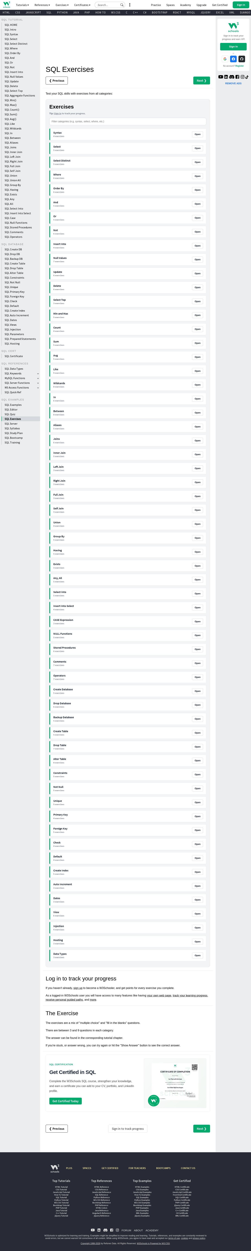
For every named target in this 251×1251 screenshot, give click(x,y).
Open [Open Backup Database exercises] (197, 719)
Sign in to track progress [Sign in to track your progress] (128, 1129)
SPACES (87, 1168)
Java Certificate (182, 1208)
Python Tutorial (61, 1200)
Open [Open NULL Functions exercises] (197, 635)
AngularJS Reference (101, 1213)
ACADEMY (152, 1230)
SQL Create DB (13, 249)
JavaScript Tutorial (61, 1192)
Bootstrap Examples (142, 1205)
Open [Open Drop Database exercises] (197, 705)
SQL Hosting (12, 343)
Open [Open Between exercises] (197, 412)
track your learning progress (190, 995)
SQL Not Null (12, 282)
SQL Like (10, 123)
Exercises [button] (62, 5)
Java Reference (101, 1210)
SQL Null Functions (16, 222)
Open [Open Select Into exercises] (197, 593)
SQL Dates (11, 320)
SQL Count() (12, 109)
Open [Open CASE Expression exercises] (197, 621)
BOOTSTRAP (160, 12)
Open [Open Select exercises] (197, 148)
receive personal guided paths (64, 999)
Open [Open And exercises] (197, 204)
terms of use (174, 1238)
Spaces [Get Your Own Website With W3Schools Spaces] (170, 5)
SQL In (8, 133)
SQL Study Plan (14, 433)
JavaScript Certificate (182, 1192)
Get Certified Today (65, 1101)
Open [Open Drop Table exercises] (197, 746)
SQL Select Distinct (16, 43)
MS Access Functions (17, 387)
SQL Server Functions (17, 382)
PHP (87, 12)
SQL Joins (10, 147)
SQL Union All (13, 180)
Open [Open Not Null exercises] (197, 788)
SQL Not (10, 67)
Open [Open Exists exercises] (197, 566)
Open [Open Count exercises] (197, 329)
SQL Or (9, 62)
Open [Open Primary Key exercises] (197, 816)
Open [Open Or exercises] (197, 217)
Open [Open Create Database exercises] (197, 691)
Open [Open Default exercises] (197, 858)
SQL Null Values (14, 76)
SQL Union (11, 175)
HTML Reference (101, 1187)
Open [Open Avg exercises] (197, 357)
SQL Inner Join (13, 152)
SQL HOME (11, 25)
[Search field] (110, 5)
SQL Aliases (11, 142)
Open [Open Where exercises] (197, 176)
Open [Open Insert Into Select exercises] (197, 607)
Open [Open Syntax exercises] (197, 134)
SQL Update (12, 81)
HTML (6, 12)
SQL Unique (11, 287)
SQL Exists (11, 194)
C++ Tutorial (61, 1213)
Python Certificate (182, 1200)
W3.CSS (115, 12)
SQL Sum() (11, 114)
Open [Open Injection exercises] (197, 927)
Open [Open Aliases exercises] (197, 426)
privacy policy (199, 1238)
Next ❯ (202, 81)
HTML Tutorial (61, 1187)
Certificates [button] (82, 5)
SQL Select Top (14, 90)
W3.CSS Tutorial (61, 1202)
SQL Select (11, 39)
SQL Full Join (12, 166)
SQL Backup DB (14, 258)
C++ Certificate (182, 1210)
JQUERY (206, 12)
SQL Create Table (15, 263)
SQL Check (11, 301)
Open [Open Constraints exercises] (197, 774)
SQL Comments (14, 232)
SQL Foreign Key (14, 296)
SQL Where (11, 48)
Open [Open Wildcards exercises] (197, 384)
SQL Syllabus (12, 428)
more (93, 999)
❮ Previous (56, 81)
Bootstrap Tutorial (61, 1205)
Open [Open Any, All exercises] (197, 579)
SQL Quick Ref (13, 392)
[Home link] (6, 4)
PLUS (69, 1168)
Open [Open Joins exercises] (197, 440)
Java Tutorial (61, 1210)
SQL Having (11, 189)
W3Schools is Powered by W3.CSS (153, 1243)
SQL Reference (101, 1194)
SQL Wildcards (13, 128)
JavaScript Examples (142, 1192)
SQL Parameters (14, 334)
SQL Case (10, 218)
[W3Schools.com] (55, 1170)
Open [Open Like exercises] (197, 371)
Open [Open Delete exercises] (197, 287)
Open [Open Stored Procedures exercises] (197, 649)
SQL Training (12, 442)
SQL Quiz (10, 414)
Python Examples (142, 1200)
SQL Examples (13, 404)
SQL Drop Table (14, 268)
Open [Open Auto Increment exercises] (197, 886)
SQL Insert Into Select (18, 213)
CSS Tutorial (61, 1189)
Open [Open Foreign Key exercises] (197, 830)
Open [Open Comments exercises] (197, 663)
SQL (49, 12)
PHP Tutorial (61, 1208)
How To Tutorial (61, 1194)
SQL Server (11, 423)
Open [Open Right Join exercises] (197, 482)
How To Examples (142, 1194)
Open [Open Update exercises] (197, 273)
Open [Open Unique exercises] (197, 802)
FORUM (126, 1230)
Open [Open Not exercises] (197, 231)
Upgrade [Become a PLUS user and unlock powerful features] (201, 5)
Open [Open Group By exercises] (197, 538)
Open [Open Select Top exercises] (197, 301)
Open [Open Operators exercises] (197, 677)
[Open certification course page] (175, 1083)
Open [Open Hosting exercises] (197, 941)
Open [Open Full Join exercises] (197, 496)
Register (239, 66)
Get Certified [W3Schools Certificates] (219, 5)
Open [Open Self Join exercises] (197, 510)
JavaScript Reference (101, 1192)
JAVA (76, 12)
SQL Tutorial (61, 1197)
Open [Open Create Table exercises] (197, 732)
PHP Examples (142, 1208)
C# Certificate (182, 1213)
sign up (77, 988)
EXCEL (220, 12)
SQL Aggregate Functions (20, 95)
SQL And (9, 57)
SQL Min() (10, 100)
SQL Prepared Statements (20, 339)
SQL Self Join (12, 171)
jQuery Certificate (182, 1205)
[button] (122, 5)
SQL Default (12, 306)
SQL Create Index (15, 310)
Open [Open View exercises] (197, 913)
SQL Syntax (11, 34)
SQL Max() (11, 105)
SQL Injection (13, 329)
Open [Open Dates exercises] (197, 899)
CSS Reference (101, 1189)
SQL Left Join (12, 156)
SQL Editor (11, 409)
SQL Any (9, 199)
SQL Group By (13, 185)
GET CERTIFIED (110, 1168)
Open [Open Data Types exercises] (197, 955)
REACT (177, 12)
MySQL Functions (15, 378)
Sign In (233, 46)
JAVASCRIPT (33, 12)
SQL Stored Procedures (18, 227)
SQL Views (11, 324)
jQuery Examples (142, 1215)
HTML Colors (101, 1208)
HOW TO (100, 12)
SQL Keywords (13, 373)
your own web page (159, 995)
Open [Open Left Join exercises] (197, 468)
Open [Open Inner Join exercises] (197, 454)
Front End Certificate (182, 1194)
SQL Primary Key (14, 291)
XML (232, 12)
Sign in (57, 113)
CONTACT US (188, 1168)
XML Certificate (182, 1215)
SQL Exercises (13, 419)
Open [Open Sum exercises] (197, 343)
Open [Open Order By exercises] (197, 190)
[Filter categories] (127, 121)
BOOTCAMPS (163, 1168)
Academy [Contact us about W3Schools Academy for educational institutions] (185, 5)
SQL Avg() (10, 119)
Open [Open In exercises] (197, 398)
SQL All (9, 204)
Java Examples (142, 1210)
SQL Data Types (14, 368)
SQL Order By (12, 53)
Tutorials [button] (22, 5)
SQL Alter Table (14, 273)
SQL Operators (13, 236)
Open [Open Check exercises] (197, 844)
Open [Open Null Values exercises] (197, 259)
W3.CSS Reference (101, 1200)
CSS (17, 12)
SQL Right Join (13, 161)
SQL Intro (10, 29)
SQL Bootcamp (14, 437)
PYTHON (62, 12)
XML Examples (142, 1213)
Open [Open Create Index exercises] (197, 872)
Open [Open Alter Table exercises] (197, 760)
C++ (135, 12)
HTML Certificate (182, 1187)
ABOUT (138, 1230)
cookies (184, 1238)
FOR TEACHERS (137, 1168)
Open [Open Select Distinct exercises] (197, 162)
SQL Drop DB (12, 254)
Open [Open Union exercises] (197, 524)
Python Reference (102, 1197)
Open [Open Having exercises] (197, 552)
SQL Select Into (14, 208)
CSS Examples (142, 1189)
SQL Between (13, 138)
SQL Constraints (14, 277)
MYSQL (191, 12)
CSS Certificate (182, 1189)
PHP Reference (101, 1205)
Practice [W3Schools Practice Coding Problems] (156, 5)
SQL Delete (11, 86)
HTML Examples (142, 1187)
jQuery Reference (101, 1215)
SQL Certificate (14, 356)
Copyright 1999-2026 (90, 1243)
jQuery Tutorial (61, 1215)
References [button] (42, 5)
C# (144, 12)
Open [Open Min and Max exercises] (197, 315)
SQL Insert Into (14, 72)
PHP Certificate (182, 1202)
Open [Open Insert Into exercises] (197, 245)
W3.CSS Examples (142, 1202)
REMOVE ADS (233, 83)
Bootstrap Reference (101, 1202)
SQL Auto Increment (17, 315)
